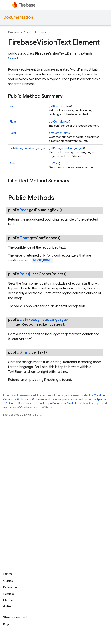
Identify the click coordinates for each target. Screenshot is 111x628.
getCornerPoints (59, 133)
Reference (41, 32)
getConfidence (58, 121)
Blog (6, 624)
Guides (8, 581)
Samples (8, 593)
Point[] (14, 133)
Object (13, 58)
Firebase (13, 32)
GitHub (7, 606)
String (13, 163)
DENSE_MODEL (42, 260)
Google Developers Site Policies (61, 403)
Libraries (8, 600)
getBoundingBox (59, 106)
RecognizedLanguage (29, 148)
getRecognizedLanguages (66, 148)
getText (53, 163)
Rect (13, 106)
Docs (27, 32)
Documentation (18, 17)
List (12, 148)
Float (13, 121)
